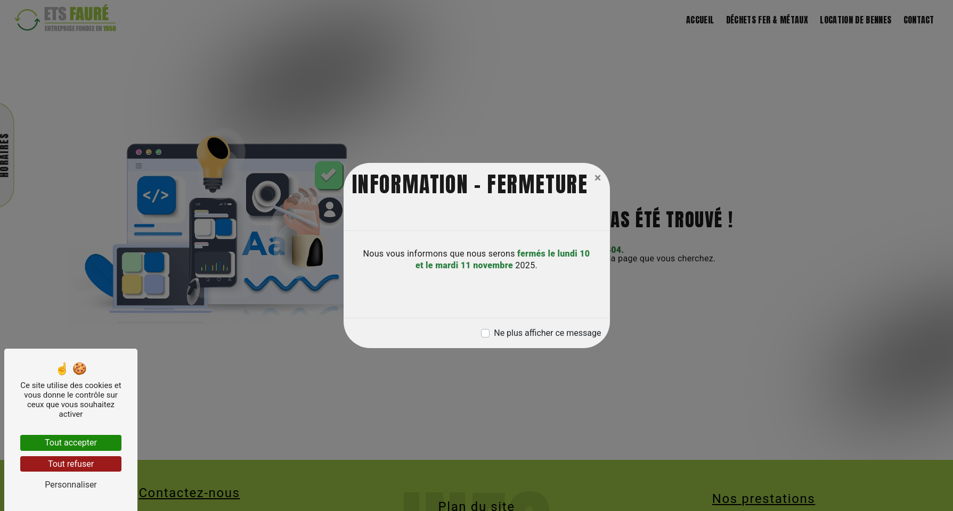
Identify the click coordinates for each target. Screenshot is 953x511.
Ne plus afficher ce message (547, 333)
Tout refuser (71, 464)
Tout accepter (71, 443)
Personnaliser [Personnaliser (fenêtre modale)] (71, 485)
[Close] (598, 178)
